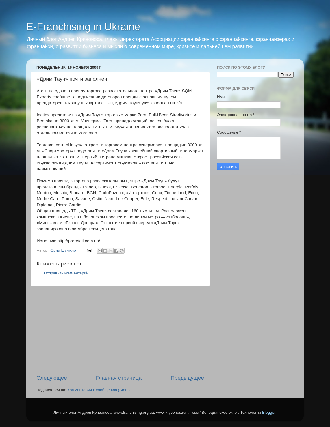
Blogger (268, 412)
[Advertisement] (120, 330)
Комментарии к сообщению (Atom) (98, 390)
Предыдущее (187, 378)
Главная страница (119, 378)
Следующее (51, 378)
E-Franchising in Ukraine (83, 27)
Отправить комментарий (66, 273)
